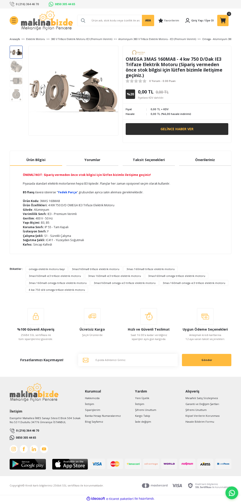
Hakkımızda (92, 398)
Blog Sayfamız (94, 421)
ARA (148, 20)
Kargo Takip (142, 415)
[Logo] (47, 20)
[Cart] (223, 20)
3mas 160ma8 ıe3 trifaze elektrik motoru (114, 276)
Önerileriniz (205, 160)
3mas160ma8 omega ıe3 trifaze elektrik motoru (125, 283)
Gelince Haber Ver (177, 129)
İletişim (89, 404)
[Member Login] (194, 20)
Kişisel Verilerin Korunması (202, 415)
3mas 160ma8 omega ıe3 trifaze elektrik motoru (194, 283)
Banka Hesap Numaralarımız (103, 415)
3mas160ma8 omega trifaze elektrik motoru (176, 276)
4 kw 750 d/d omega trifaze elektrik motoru (57, 289)
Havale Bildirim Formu (199, 421)
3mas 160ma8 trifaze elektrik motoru (150, 269)
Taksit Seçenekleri (149, 160)
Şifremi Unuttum (145, 410)
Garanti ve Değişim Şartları (202, 404)
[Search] (115, 20)
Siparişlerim (92, 410)
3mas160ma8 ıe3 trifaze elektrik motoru (55, 276)
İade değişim (143, 421)
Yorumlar (92, 160)
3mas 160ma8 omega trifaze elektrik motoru (58, 283)
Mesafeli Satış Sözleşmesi (201, 398)
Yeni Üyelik (142, 398)
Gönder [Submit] (206, 360)
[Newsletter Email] (128, 360)
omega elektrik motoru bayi (47, 269)
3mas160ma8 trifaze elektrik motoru (95, 269)
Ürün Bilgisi (35, 160)
